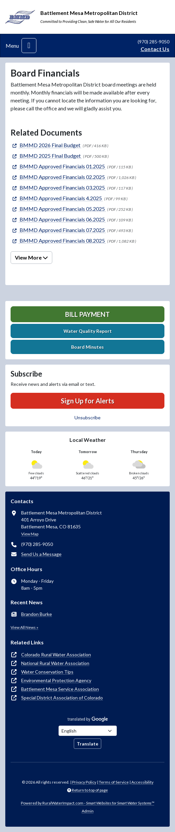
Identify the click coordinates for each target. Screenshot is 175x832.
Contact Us (155, 49)
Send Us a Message (41, 554)
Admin (88, 810)
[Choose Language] (88, 731)
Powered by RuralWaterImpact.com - (87, 803)
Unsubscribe (87, 417)
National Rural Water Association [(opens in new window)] (55, 663)
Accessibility (142, 782)
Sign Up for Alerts (87, 401)
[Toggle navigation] (29, 45)
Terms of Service (114, 782)
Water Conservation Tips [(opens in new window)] (47, 672)
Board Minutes (87, 347)
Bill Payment (87, 314)
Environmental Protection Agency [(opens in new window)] (56, 680)
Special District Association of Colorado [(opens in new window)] (62, 697)
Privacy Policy (84, 782)
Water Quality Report (88, 331)
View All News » (24, 627)
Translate (87, 743)
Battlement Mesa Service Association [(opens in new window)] (60, 689)
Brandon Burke (36, 614)
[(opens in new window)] (46, 145)
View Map (29, 533)
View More (31, 257)
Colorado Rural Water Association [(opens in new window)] (56, 654)
